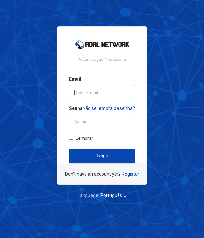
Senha (76, 108)
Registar (130, 174)
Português (113, 195)
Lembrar (81, 138)
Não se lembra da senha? (109, 108)
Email (75, 79)
